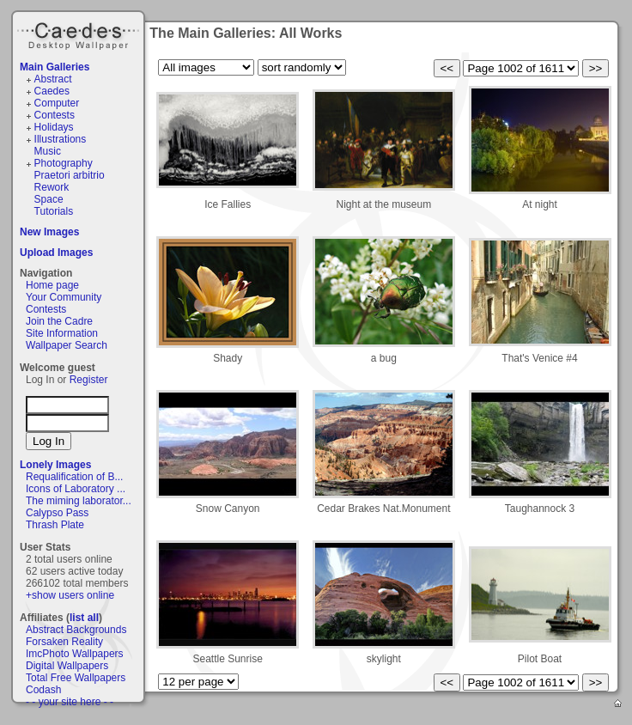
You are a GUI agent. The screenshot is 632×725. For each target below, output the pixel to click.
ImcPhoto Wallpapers (75, 654)
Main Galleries (54, 67)
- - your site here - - (69, 702)
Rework (52, 187)
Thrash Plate (55, 525)
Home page (52, 285)
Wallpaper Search (66, 345)
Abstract (53, 79)
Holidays (54, 127)
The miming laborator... (78, 501)
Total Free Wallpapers (75, 678)
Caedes (80, 33)
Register (89, 380)
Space (49, 199)
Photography (63, 163)
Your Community (63, 297)
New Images (49, 232)
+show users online (70, 595)
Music (47, 151)
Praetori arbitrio (69, 175)
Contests (54, 115)
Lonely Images (55, 465)
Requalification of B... (74, 477)
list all (84, 618)
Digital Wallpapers (67, 666)
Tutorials (54, 211)
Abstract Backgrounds (76, 630)
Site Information (62, 333)
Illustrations (60, 139)
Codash (43, 690)
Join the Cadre (59, 321)
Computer (57, 103)
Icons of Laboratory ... (75, 489)
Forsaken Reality (64, 642)
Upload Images (56, 253)
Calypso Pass (57, 513)
